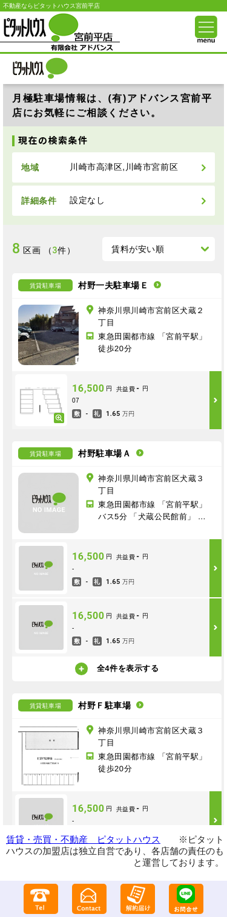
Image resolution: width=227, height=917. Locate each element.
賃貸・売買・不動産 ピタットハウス (83, 839)
